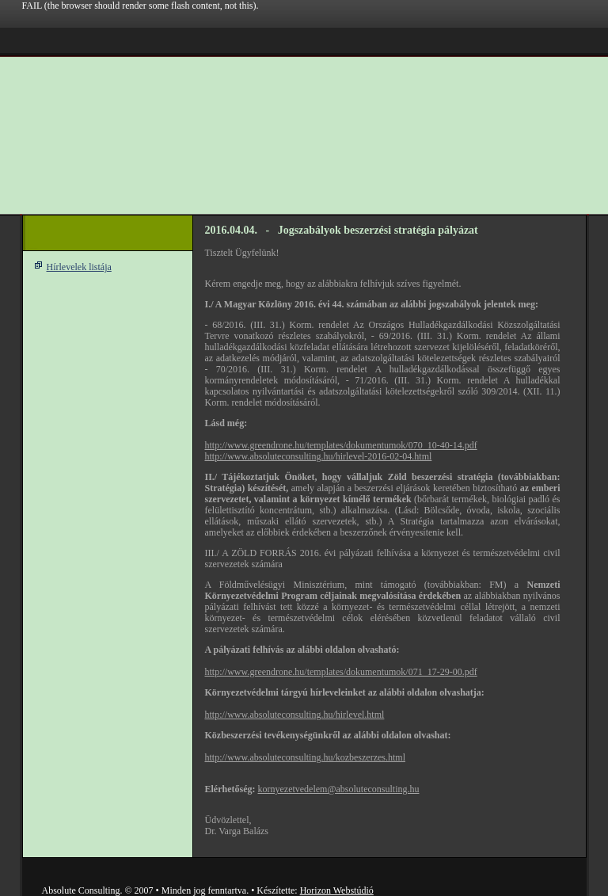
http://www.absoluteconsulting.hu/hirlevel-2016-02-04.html (318, 456)
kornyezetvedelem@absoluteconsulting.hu (338, 789)
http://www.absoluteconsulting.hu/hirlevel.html (295, 714)
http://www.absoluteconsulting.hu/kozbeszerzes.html (305, 757)
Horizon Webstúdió (337, 890)
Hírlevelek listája (79, 267)
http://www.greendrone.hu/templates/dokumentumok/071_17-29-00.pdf (341, 671)
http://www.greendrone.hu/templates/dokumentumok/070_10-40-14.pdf (341, 445)
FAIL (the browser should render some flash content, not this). (140, 5)
